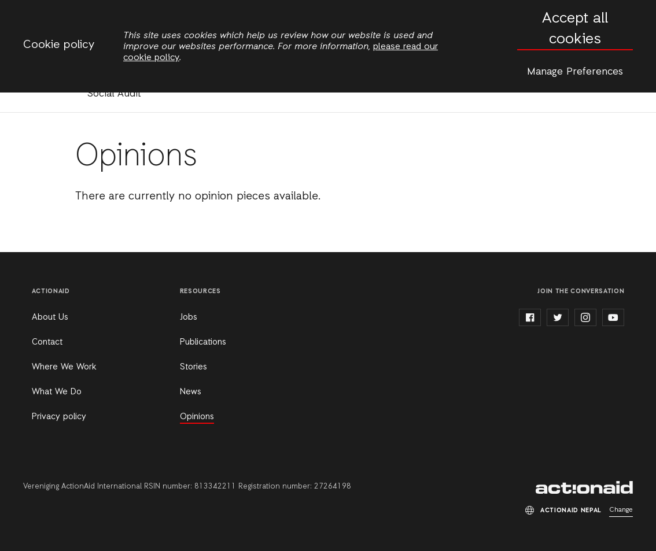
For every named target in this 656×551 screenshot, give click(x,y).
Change (621, 510)
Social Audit (114, 94)
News (190, 392)
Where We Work (64, 367)
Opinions (197, 417)
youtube (613, 317)
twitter (558, 317)
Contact (47, 342)
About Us (50, 317)
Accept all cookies (575, 29)
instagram (585, 317)
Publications (203, 342)
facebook (530, 317)
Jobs (188, 317)
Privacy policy (59, 417)
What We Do (57, 392)
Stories (193, 367)
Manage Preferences (575, 72)
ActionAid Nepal (584, 487)
